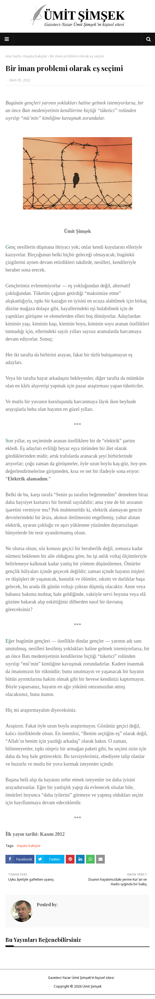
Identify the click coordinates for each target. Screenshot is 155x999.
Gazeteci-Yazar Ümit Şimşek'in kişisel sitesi (81, 977)
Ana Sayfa (13, 56)
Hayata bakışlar (35, 56)
